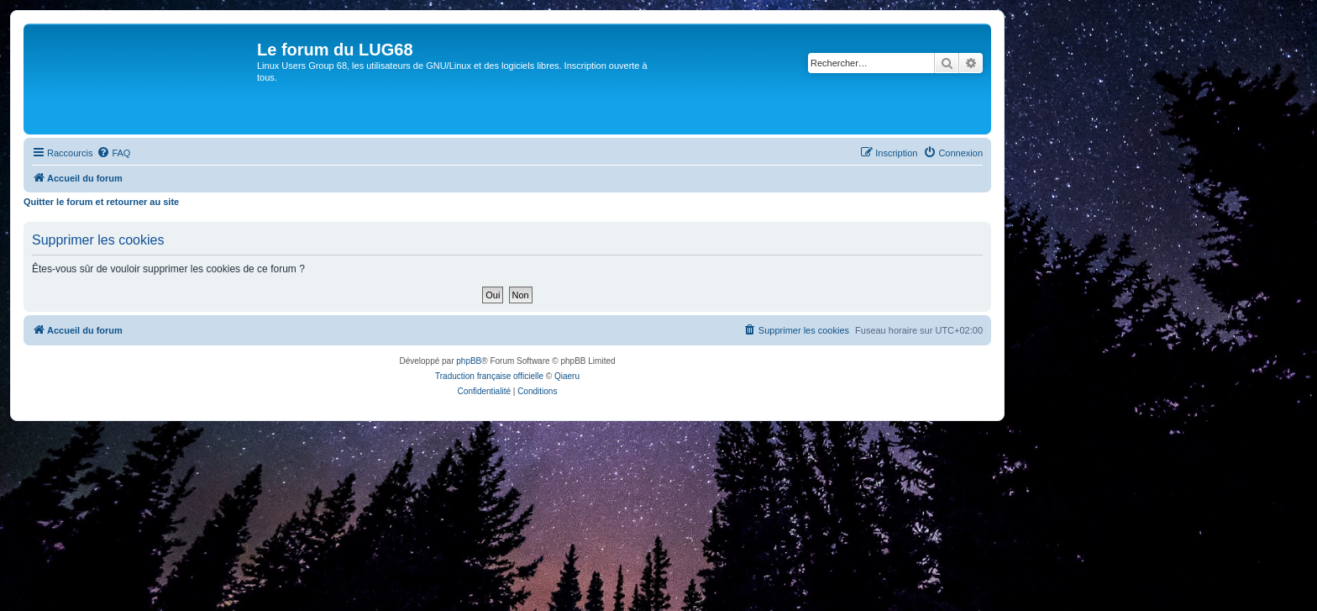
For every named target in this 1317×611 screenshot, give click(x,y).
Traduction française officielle (489, 376)
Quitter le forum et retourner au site (101, 202)
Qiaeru (567, 376)
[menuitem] (113, 153)
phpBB (468, 361)
